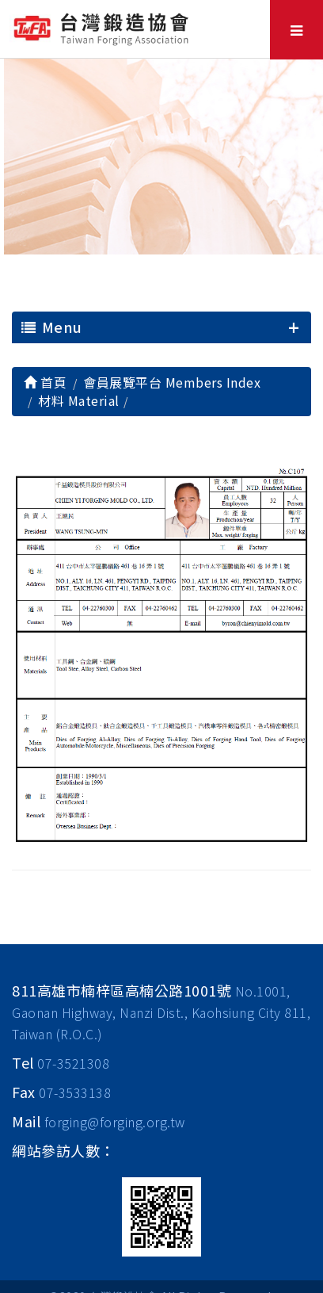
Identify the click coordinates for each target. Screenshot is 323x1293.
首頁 (45, 382)
